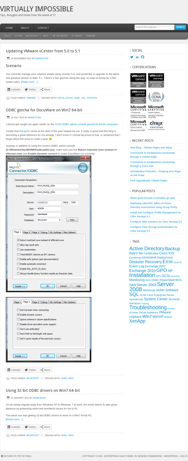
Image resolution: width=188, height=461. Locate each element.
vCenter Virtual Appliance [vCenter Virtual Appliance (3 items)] (143, 312)
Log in (183, 456)
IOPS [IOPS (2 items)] (158, 276)
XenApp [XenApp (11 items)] (137, 321)
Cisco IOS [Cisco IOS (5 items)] (166, 253)
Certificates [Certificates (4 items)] (151, 253)
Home (9, 27)
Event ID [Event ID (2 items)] (178, 262)
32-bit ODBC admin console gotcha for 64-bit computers (86, 124)
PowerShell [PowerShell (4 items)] (167, 280)
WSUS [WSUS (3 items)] (168, 317)
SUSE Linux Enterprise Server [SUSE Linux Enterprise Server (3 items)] (157, 295)
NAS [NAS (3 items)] (148, 280)
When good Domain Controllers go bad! (152, 197)
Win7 (71, 378)
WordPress (171, 456)
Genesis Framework (150, 456)
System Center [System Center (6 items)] (156, 299)
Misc (45, 36)
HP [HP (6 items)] (170, 271)
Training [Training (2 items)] (145, 303)
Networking (60, 36)
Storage (77, 36)
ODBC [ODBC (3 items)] (155, 280)
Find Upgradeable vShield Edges (148, 180)
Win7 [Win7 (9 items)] (147, 316)
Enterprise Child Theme (118, 456)
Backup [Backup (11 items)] (172, 248)
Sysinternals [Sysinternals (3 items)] (136, 299)
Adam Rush (41, 58)
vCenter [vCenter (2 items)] (171, 308)
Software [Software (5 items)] (171, 290)
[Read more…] (29, 81)
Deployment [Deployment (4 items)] (165, 257)
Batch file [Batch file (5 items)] (136, 253)
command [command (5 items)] (149, 257)
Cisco (7, 36)
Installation (65, 98)
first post (24, 131)
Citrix (18, 36)
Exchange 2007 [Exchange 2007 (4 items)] (155, 266)
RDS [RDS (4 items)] (178, 280)
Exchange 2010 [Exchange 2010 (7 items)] (142, 270)
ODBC (77, 98)
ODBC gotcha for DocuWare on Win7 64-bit (44, 110)
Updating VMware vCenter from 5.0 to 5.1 (43, 51)
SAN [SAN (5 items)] (132, 285)
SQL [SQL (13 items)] (134, 294)
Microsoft (32, 36)
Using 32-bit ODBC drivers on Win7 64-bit (43, 390)
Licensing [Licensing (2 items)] (175, 276)
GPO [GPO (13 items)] (161, 270)
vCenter (92, 98)
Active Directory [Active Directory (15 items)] (146, 248)
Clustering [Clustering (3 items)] (135, 257)
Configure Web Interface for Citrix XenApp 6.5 (156, 221)
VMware (90, 36)
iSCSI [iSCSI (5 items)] (166, 276)
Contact (43, 27)
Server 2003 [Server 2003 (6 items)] (146, 285)
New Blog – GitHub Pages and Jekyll (151, 147)
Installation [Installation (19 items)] (142, 275)
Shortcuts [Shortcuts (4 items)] (149, 290)
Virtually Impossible (36, 9)
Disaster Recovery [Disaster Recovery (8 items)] (145, 262)
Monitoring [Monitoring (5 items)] (137, 280)
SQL (83, 98)
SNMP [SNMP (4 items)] (160, 290)
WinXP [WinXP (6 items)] (158, 317)
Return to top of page (17, 456)
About (25, 27)
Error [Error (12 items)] (168, 261)
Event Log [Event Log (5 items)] (136, 266)
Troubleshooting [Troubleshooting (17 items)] (148, 307)
